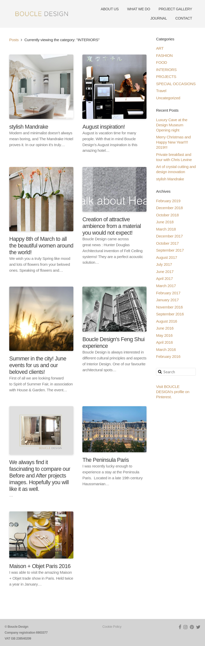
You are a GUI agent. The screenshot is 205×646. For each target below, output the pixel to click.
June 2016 (164, 328)
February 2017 (168, 293)
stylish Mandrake (28, 126)
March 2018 (166, 229)
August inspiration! (103, 126)
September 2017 (170, 250)
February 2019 (168, 201)
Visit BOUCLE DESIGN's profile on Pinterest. (172, 391)
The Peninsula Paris (105, 460)
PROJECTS (166, 76)
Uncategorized (168, 98)
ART (159, 48)
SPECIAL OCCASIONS (176, 84)
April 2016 (164, 342)
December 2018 (169, 208)
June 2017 (164, 271)
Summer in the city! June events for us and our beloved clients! (37, 365)
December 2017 (169, 236)
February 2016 (168, 356)
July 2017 (164, 264)
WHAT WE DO (138, 9)
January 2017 (167, 300)
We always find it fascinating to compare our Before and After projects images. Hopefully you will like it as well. (39, 475)
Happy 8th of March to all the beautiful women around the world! (41, 245)
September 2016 (170, 314)
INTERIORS (166, 69)
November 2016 (169, 307)
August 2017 (166, 257)
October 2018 (167, 215)
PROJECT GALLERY (175, 9)
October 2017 (167, 243)
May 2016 (164, 335)
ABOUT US (110, 9)
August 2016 (166, 321)
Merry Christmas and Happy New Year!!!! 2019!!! (173, 142)
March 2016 (166, 349)
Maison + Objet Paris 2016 (40, 566)
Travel (161, 91)
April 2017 (164, 278)
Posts (13, 40)
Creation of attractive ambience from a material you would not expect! (111, 226)
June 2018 (164, 222)
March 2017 (166, 286)
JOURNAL (158, 18)
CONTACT (183, 18)
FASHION (164, 55)
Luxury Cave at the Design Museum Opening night (171, 125)
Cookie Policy (111, 627)
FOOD (161, 62)
